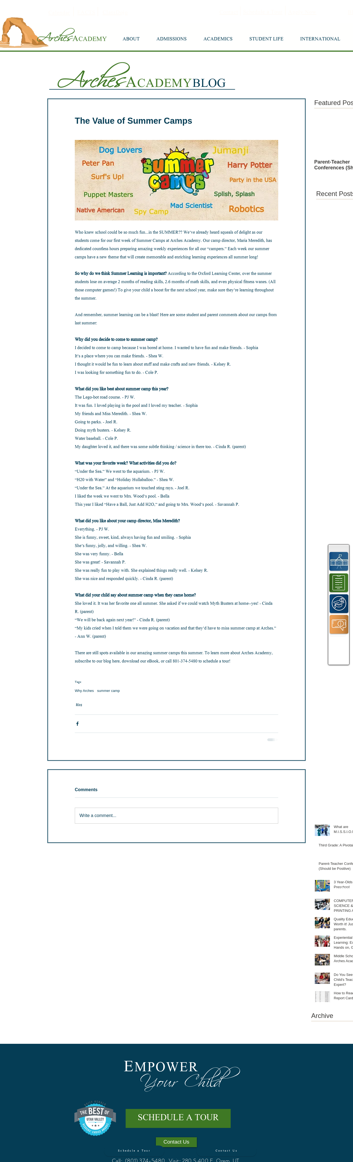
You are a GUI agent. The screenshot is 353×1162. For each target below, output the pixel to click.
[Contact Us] (226, 1151)
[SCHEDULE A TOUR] (178, 1118)
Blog (79, 704)
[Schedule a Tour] (134, 1151)
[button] (131, 39)
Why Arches (84, 691)
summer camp (108, 691)
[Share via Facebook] (77, 723)
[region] (338, 561)
